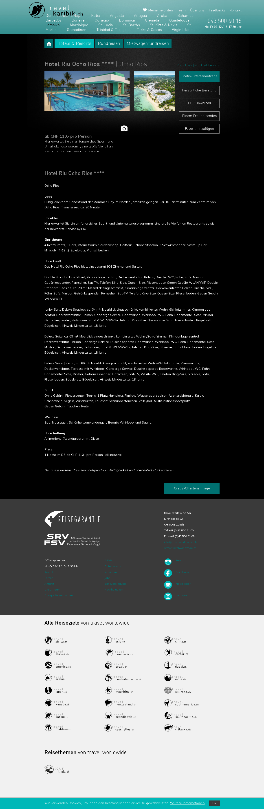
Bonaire (78, 20)
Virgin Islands (183, 30)
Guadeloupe (179, 20)
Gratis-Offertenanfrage (199, 76)
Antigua (140, 16)
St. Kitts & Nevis (163, 25)
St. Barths (131, 25)
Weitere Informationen (187, 803)
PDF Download (199, 103)
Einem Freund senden (199, 116)
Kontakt (236, 10)
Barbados (54, 20)
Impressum (111, 572)
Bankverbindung (115, 583)
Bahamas (185, 16)
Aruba (162, 16)
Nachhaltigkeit (113, 589)
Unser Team (52, 589)
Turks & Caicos (149, 30)
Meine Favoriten (160, 10)
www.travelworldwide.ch (180, 547)
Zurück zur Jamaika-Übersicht (198, 65)
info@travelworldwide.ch (180, 542)
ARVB (108, 560)
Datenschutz (112, 566)
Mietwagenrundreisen (148, 43)
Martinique (79, 25)
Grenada (152, 20)
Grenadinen (76, 30)
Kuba (95, 16)
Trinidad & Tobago (112, 30)
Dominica (127, 20)
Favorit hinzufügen (199, 129)
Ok (214, 803)
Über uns (197, 10)
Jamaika (53, 25)
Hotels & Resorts (74, 43)
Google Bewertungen (58, 595)
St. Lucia (105, 25)
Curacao (102, 20)
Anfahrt (49, 583)
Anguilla (117, 16)
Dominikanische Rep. (63, 16)
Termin (48, 578)
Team (181, 10)
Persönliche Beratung (199, 90)
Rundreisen (109, 43)
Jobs (107, 578)
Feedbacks (217, 10)
